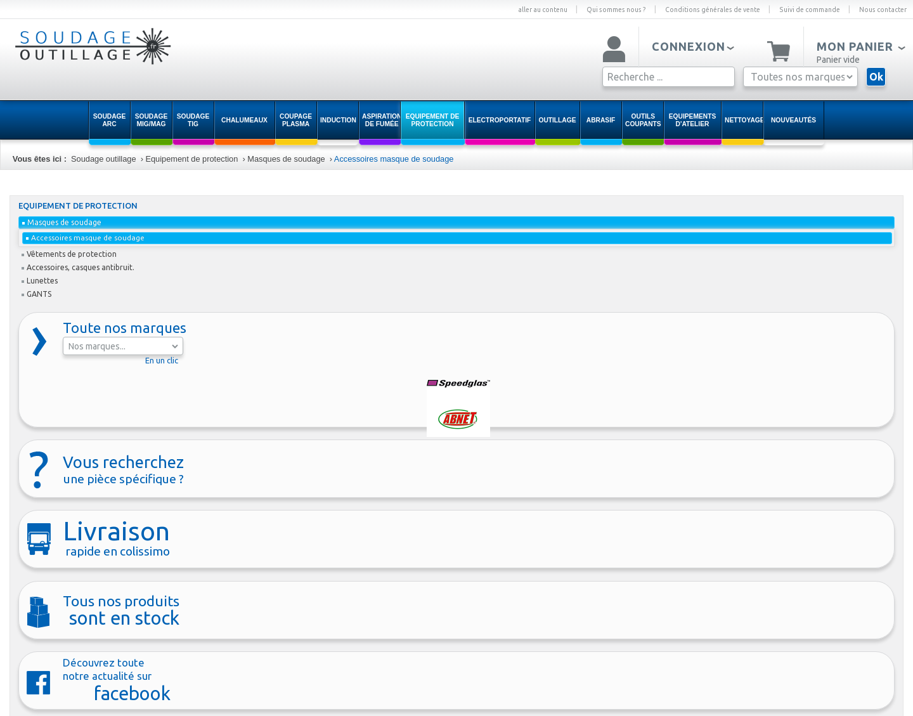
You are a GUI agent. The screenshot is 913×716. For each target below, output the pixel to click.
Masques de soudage (286, 159)
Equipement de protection (191, 159)
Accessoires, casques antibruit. (78, 267)
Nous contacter (883, 9)
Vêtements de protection (69, 254)
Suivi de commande (809, 9)
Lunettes (40, 281)
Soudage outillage (103, 159)
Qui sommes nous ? (616, 9)
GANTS (36, 294)
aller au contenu (542, 9)
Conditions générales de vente (712, 9)
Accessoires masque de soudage (394, 159)
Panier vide (838, 60)
